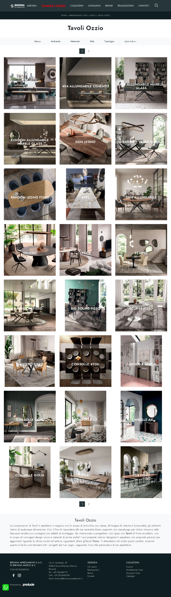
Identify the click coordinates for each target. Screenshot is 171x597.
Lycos (85, 253)
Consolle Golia (29, 475)
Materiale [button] (75, 41)
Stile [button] (92, 41)
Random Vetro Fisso (141, 142)
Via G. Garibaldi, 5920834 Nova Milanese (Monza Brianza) (63, 566)
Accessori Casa (133, 573)
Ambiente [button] (55, 41)
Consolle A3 (85, 420)
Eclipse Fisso (141, 308)
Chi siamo (92, 566)
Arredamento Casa (78, 15)
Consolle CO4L (29, 420)
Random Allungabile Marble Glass (30, 142)
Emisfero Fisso (29, 364)
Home (64, 15)
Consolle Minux (141, 364)
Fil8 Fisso (141, 475)
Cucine (129, 566)
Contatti (144, 5)
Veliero (30, 253)
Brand (109, 5)
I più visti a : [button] (130, 41)
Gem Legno (85, 142)
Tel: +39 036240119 (58, 572)
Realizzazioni (126, 5)
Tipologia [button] (109, 41)
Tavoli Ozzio (104, 15)
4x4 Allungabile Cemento (85, 86)
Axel (85, 197)
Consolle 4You (85, 364)
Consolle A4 (141, 420)
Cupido (29, 86)
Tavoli (93, 15)
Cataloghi (94, 5)
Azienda (32, 5)
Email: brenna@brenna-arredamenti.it (66, 578)
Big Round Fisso (85, 308)
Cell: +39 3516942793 (59, 575)
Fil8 (85, 475)
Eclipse (141, 253)
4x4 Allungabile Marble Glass (141, 86)
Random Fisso (29, 308)
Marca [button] (37, 41)
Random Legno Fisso (30, 197)
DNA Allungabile (141, 197)
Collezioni (76, 5)
